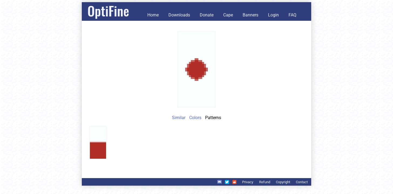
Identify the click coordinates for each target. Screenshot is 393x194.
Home (153, 15)
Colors (195, 117)
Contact (302, 182)
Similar (178, 117)
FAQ (292, 15)
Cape (228, 15)
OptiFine (108, 10)
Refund (264, 182)
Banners (250, 15)
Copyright (283, 182)
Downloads (179, 15)
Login (273, 15)
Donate (207, 15)
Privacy (247, 182)
